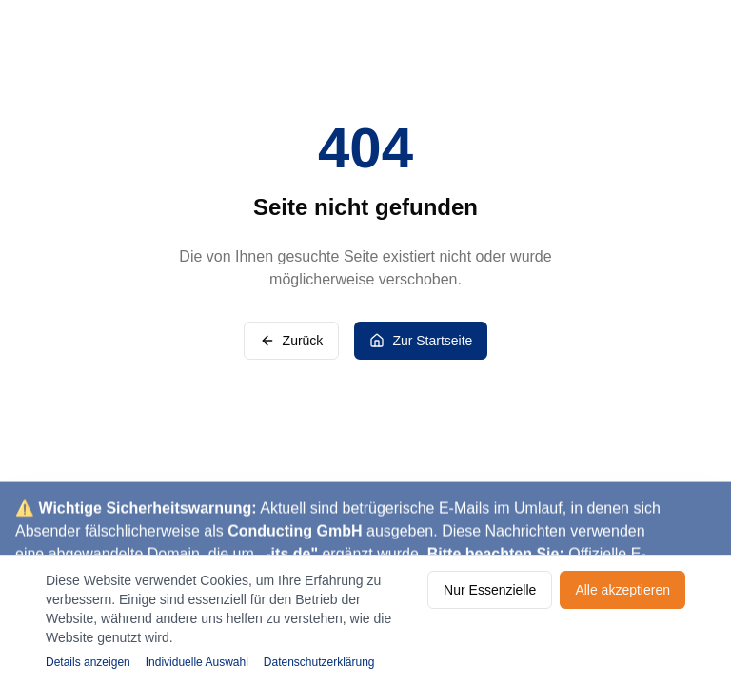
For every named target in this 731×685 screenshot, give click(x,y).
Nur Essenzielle (490, 589)
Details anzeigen (88, 662)
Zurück (292, 340)
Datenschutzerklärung (319, 662)
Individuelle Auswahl (197, 662)
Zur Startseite (420, 340)
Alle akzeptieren (622, 589)
